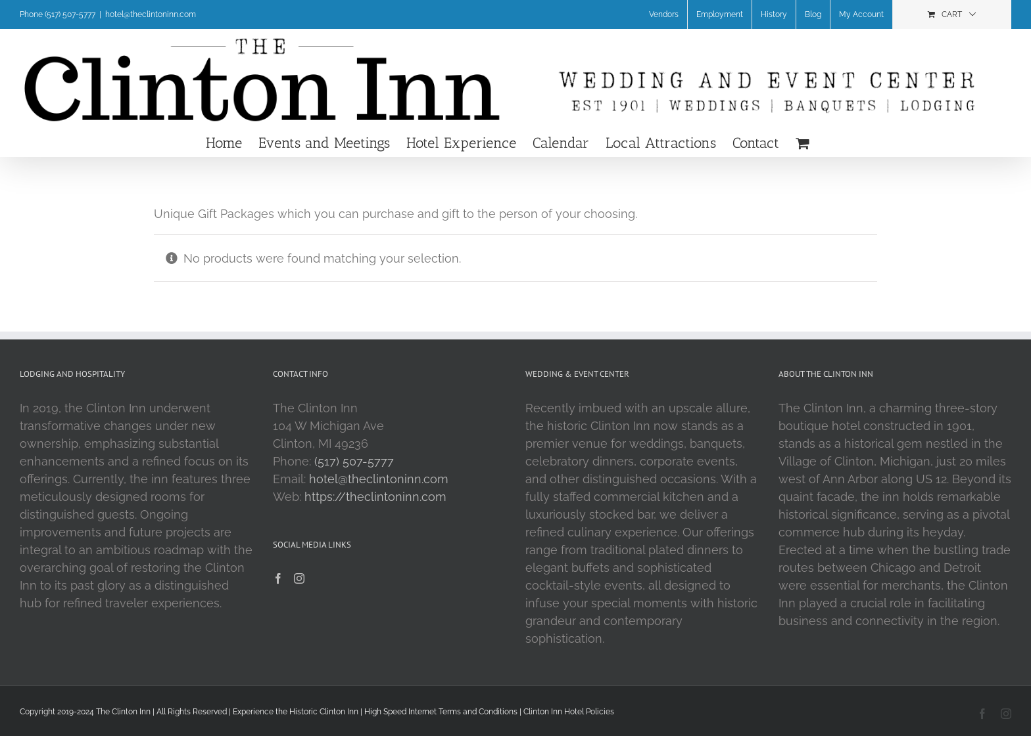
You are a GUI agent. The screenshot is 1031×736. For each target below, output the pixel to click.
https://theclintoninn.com (375, 497)
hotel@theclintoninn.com (150, 14)
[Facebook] (278, 578)
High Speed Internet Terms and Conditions (440, 711)
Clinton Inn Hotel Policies (568, 711)
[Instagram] (299, 578)
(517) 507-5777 (354, 461)
